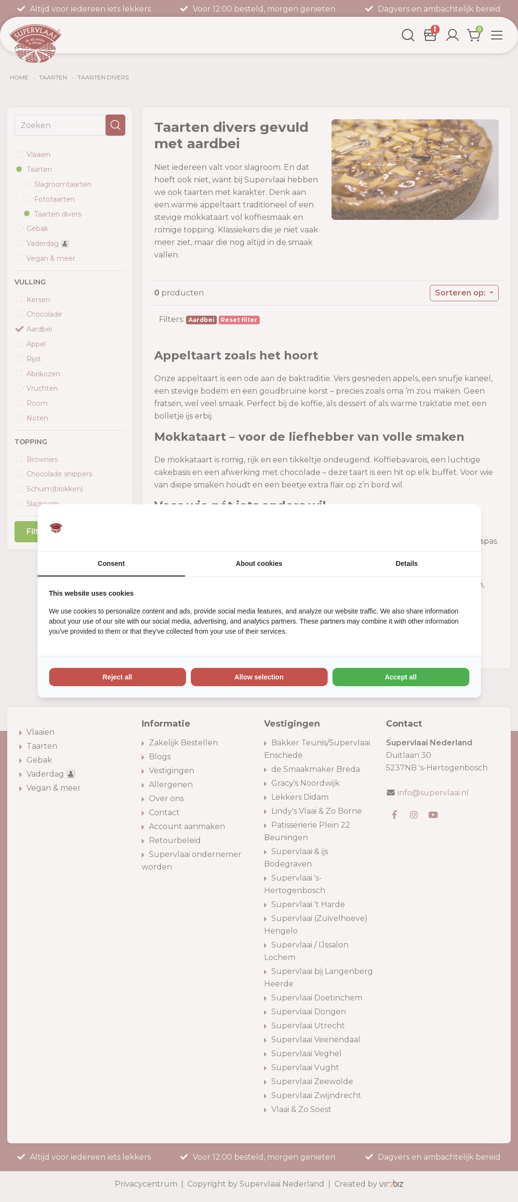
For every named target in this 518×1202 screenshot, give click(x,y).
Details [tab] (407, 564)
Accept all (400, 677)
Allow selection (259, 677)
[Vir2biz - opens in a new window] (457, 528)
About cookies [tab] (259, 564)
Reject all (117, 677)
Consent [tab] (111, 564)
